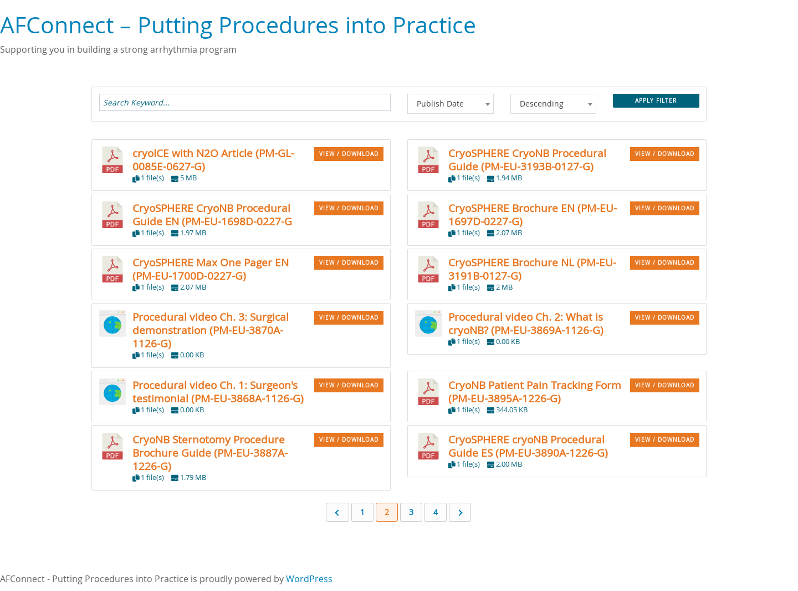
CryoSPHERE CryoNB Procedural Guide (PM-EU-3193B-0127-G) (527, 159)
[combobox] (450, 104)
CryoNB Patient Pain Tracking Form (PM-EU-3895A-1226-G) (534, 391)
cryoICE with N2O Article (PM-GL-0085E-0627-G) (213, 159)
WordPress (309, 579)
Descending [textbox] (542, 103)
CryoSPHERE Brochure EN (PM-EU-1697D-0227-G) (532, 214)
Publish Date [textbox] (440, 103)
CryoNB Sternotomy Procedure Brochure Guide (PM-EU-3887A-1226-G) (210, 452)
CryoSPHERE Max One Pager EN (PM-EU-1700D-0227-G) (210, 268)
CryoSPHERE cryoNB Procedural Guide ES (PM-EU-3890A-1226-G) (528, 445)
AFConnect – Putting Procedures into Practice (238, 24)
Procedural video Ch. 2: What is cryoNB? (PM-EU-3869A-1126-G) (525, 323)
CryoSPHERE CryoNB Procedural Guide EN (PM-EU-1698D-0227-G (212, 214)
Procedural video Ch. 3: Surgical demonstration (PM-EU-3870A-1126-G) (210, 330)
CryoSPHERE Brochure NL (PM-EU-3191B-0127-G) (532, 268)
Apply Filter (656, 100)
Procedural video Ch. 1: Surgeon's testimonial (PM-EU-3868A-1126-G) (218, 391)
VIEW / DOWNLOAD (348, 154)
